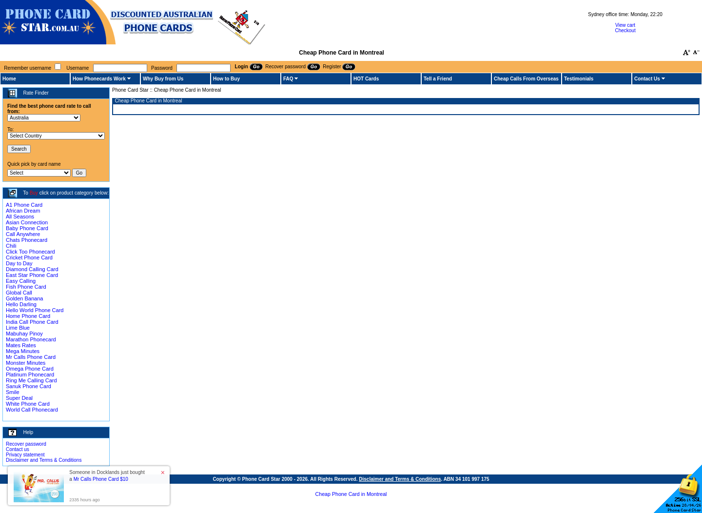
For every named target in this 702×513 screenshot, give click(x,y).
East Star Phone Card (32, 275)
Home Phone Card (28, 316)
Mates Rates (21, 345)
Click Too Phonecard (30, 252)
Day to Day (19, 263)
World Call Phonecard (32, 410)
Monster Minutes (25, 363)
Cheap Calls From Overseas (526, 78)
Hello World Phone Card (34, 310)
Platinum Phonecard (30, 374)
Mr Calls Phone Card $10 (101, 479)
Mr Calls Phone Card (31, 357)
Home (9, 78)
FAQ (288, 78)
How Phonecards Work (99, 78)
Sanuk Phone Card (28, 386)
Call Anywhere (23, 234)
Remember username (27, 68)
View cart (625, 25)
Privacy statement (25, 454)
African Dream (23, 211)
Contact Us (647, 78)
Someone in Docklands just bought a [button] (107, 476)
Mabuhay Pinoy (24, 333)
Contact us (17, 449)
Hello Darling (21, 304)
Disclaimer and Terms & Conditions (43, 460)
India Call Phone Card (32, 322)
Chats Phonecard (26, 240)
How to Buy (226, 78)
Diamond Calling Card (32, 269)
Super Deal (19, 398)
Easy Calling (21, 281)
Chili (11, 246)
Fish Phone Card (26, 287)
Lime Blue (18, 328)
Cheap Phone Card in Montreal (351, 494)
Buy (34, 193)
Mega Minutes (22, 351)
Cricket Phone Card (29, 257)
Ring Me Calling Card (31, 380)
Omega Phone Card (30, 369)
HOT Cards (366, 78)
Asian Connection (27, 222)
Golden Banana (24, 298)
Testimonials (578, 78)
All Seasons (20, 216)
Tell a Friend (438, 78)
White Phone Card (28, 404)
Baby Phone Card (27, 228)
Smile (13, 392)
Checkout (625, 30)
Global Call (19, 293)
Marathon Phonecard (31, 339)
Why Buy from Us (163, 78)
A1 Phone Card (24, 205)
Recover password (26, 444)
